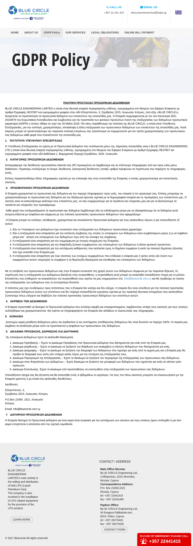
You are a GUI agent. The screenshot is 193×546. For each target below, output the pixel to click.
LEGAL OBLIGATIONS (105, 32)
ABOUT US (31, 32)
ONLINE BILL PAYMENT (139, 32)
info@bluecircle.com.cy (137, 278)
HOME (15, 32)
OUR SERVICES (76, 32)
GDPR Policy (52, 32)
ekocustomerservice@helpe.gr (149, 12)
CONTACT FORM (114, 529)
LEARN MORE (21, 519)
